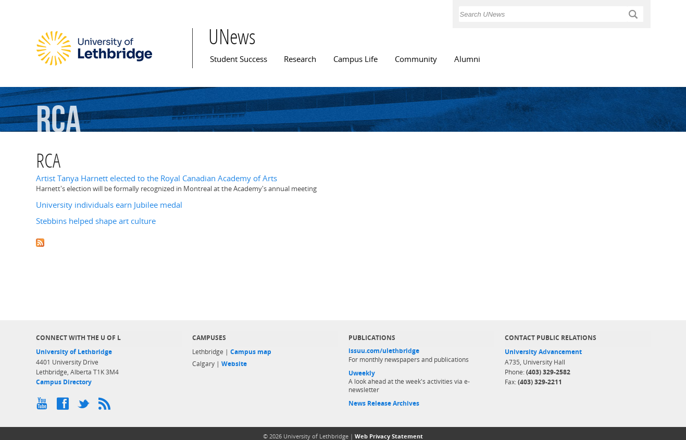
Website (234, 364)
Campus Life (355, 59)
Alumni (467, 59)
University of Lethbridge (74, 352)
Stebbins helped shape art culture (96, 221)
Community (416, 59)
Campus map (250, 352)
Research (300, 59)
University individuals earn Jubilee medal (109, 204)
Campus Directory (64, 382)
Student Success (238, 59)
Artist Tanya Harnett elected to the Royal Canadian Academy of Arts (156, 178)
